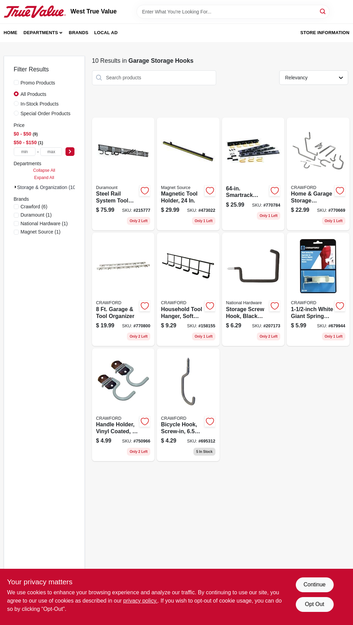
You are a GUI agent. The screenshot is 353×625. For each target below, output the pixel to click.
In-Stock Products (40, 104)
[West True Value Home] (35, 12)
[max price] (51, 151)
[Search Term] (233, 12)
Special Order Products (46, 113)
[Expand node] (15, 187)
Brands (79, 32)
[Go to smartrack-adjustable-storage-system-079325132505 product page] (253, 174)
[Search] (323, 11)
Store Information (324, 32)
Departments (40, 32)
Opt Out (314, 604)
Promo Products (38, 83)
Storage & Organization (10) (47, 187)
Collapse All (44, 170)
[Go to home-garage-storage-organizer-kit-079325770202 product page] (318, 174)
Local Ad (106, 32)
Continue (314, 584)
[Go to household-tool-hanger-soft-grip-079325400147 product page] (188, 289)
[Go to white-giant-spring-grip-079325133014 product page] (318, 289)
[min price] (25, 151)
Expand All (44, 177)
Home (11, 32)
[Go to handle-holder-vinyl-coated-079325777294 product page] (123, 405)
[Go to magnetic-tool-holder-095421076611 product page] (188, 174)
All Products (34, 94)
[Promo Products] (16, 82)
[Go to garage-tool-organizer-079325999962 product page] (123, 289)
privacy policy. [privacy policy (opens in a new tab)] (140, 601)
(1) (36, 215)
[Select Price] (69, 151)
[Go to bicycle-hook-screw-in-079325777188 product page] (188, 405)
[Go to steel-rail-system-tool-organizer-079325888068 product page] (123, 174)
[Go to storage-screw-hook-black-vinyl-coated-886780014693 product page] (253, 289)
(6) (34, 206)
